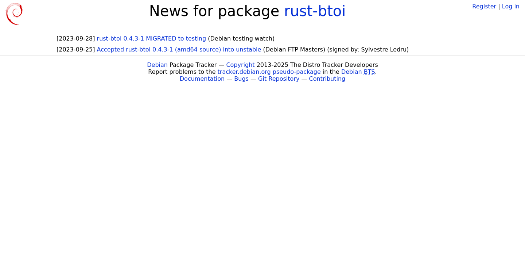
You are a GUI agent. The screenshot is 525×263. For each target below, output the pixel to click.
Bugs (241, 78)
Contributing (327, 78)
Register (484, 6)
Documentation (202, 78)
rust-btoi (315, 11)
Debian (157, 64)
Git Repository (278, 78)
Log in (511, 6)
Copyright (240, 64)
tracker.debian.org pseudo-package (269, 71)
